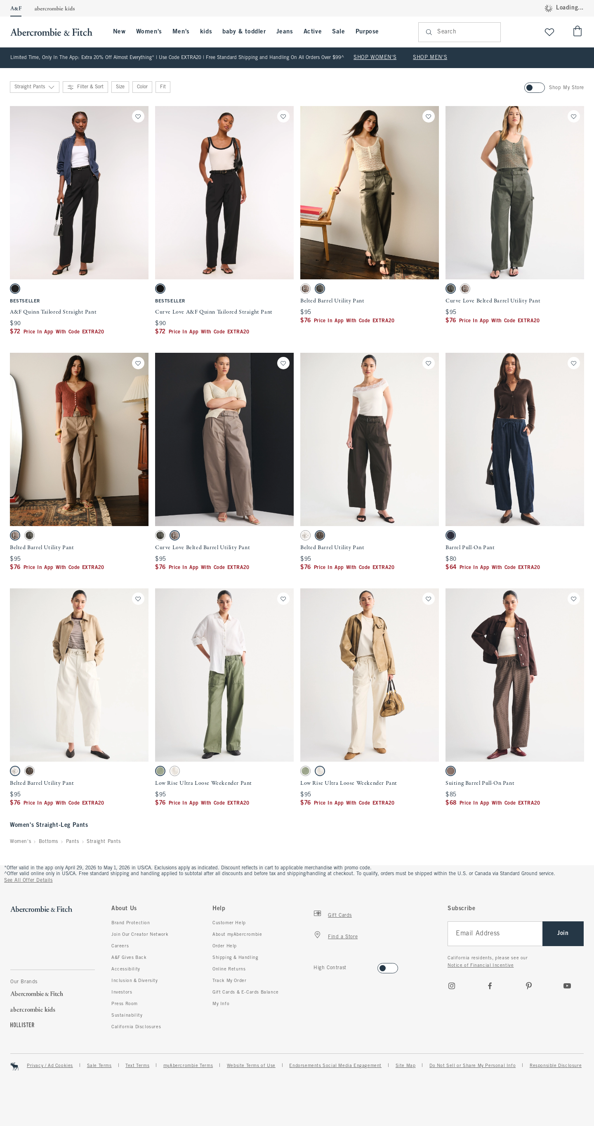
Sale (338, 32)
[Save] (138, 116)
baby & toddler (244, 32)
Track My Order (229, 981)
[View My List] (549, 32)
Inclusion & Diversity (134, 981)
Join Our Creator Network (139, 934)
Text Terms (137, 1066)
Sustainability (126, 1015)
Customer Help (229, 923)
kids (206, 32)
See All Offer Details (28, 880)
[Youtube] (567, 986)
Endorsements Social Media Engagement (335, 1066)
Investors (121, 992)
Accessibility (125, 969)
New (119, 32)
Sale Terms (99, 1066)
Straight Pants (103, 841)
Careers (120, 946)
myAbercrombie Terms (188, 1066)
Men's (181, 32)
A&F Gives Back (128, 958)
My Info (220, 1004)
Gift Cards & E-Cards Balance (245, 992)
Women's (149, 32)
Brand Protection (130, 923)
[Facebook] (490, 986)
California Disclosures (136, 1027)
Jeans (284, 32)
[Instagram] (452, 986)
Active (313, 32)
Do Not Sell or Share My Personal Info (472, 1066)
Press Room (124, 1004)
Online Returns (228, 969)
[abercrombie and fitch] (55, 32)
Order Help (224, 946)
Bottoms (48, 841)
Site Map (406, 1066)
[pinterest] (529, 986)
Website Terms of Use (251, 1066)
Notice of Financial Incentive (481, 965)
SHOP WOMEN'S (375, 57)
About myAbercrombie (237, 934)
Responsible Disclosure (556, 1066)
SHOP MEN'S (430, 57)
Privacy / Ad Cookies (50, 1066)
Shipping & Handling (235, 958)
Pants (72, 841)
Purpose (367, 32)
